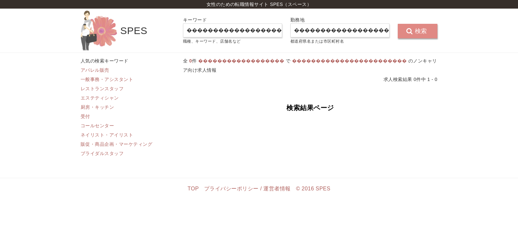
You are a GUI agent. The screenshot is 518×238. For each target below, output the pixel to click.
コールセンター (97, 125)
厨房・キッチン (97, 107)
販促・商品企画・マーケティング (116, 144)
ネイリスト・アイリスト (107, 135)
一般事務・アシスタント (107, 79)
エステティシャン (100, 97)
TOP (193, 188)
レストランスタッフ (102, 88)
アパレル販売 (95, 70)
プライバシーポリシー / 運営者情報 (247, 188)
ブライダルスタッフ (102, 153)
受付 (85, 116)
